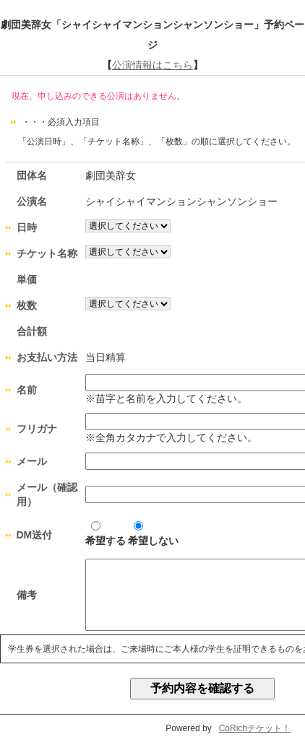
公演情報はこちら (152, 65)
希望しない (153, 533)
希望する (105, 533)
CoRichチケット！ (255, 728)
